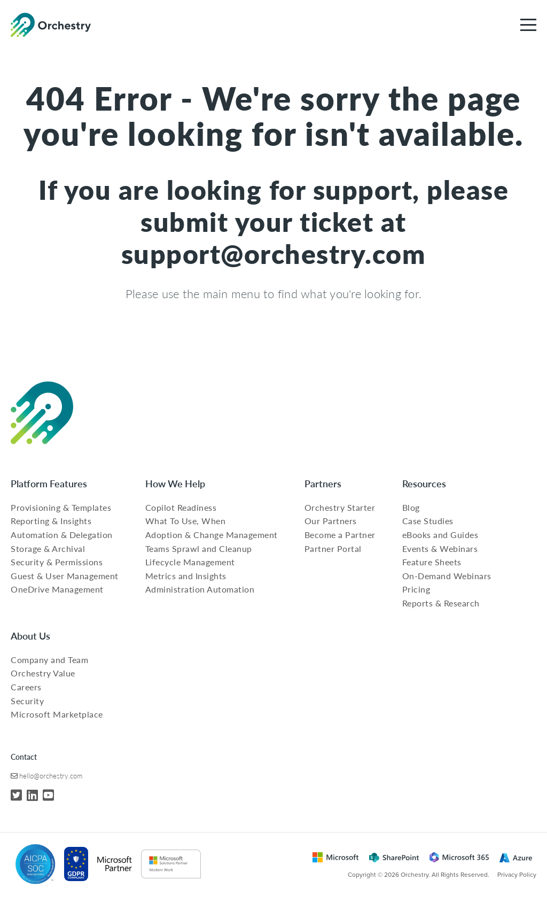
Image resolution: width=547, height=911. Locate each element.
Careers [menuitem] (26, 687)
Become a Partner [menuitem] (340, 534)
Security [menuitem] (27, 701)
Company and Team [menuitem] (49, 659)
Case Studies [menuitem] (428, 521)
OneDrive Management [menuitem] (57, 589)
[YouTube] (48, 794)
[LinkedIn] (32, 794)
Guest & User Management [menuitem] (65, 576)
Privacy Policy (516, 874)
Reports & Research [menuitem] (441, 603)
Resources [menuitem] (424, 483)
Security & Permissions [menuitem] (57, 562)
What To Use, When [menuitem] (185, 521)
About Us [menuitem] (30, 635)
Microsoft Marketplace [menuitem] (57, 714)
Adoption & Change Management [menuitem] (211, 534)
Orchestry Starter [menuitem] (340, 507)
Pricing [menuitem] (416, 589)
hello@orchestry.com (50, 775)
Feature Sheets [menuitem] (432, 562)
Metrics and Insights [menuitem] (185, 576)
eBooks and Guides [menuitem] (440, 534)
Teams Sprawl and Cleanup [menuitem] (198, 548)
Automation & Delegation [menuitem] (62, 534)
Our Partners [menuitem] (330, 521)
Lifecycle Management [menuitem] (190, 562)
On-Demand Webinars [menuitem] (446, 576)
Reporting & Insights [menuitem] (51, 521)
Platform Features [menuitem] (49, 483)
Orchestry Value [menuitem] (43, 673)
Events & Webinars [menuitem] (440, 548)
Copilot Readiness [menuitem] (181, 507)
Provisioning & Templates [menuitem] (61, 507)
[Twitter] (16, 794)
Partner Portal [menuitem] (333, 548)
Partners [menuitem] (322, 483)
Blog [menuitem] (411, 507)
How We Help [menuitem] (175, 483)
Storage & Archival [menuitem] (48, 548)
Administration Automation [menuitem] (200, 589)
